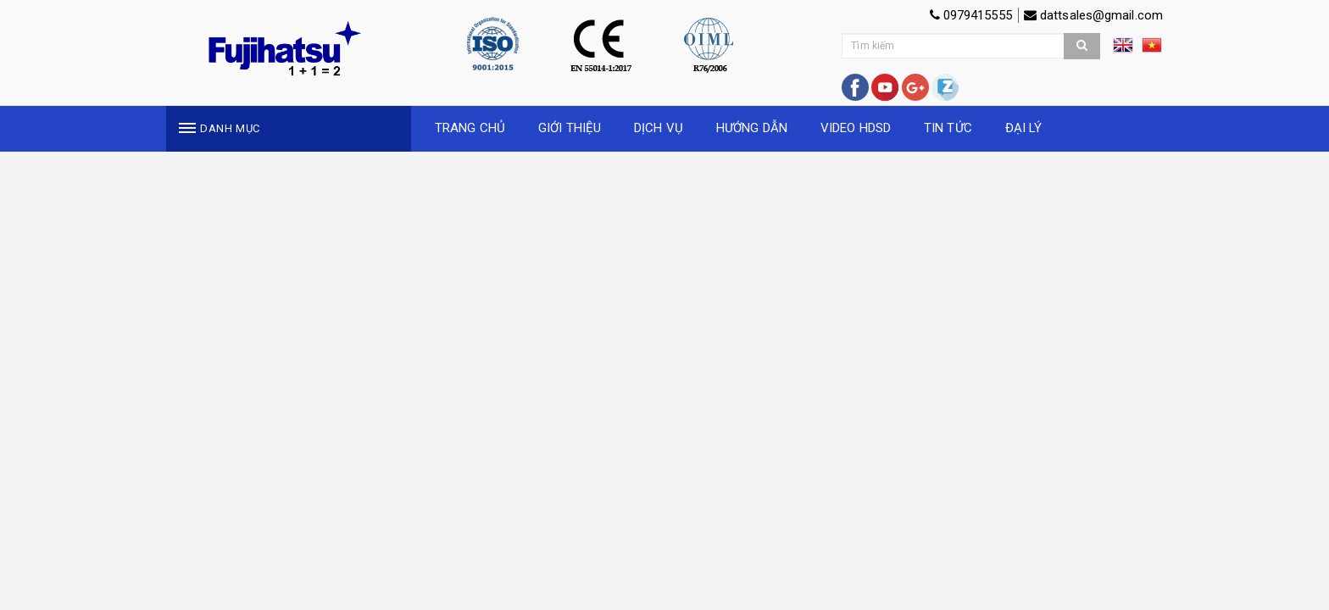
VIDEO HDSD (855, 128)
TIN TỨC (948, 128)
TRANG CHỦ (470, 128)
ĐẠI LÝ (1024, 128)
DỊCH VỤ (658, 128)
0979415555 (971, 15)
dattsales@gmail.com (1093, 15)
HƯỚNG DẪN (751, 128)
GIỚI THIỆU (569, 128)
